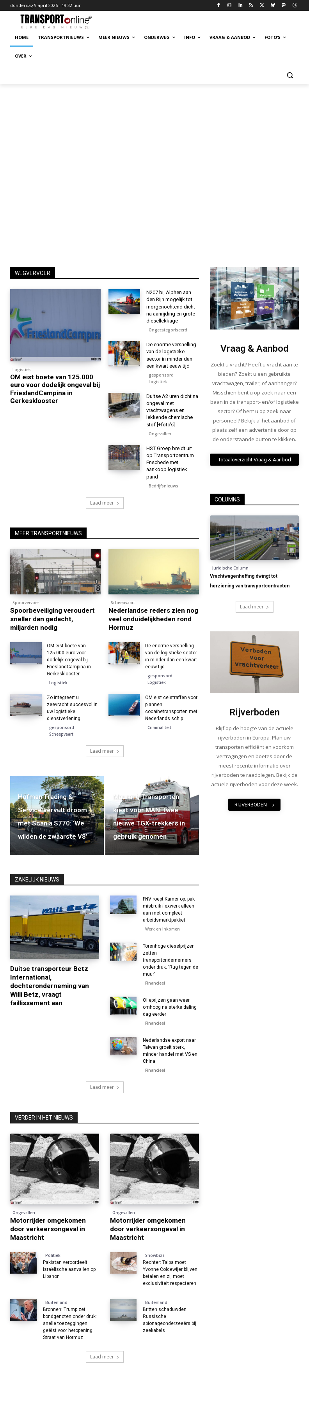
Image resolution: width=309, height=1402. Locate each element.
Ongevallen (160, 433)
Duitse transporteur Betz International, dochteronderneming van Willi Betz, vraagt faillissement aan (49, 986)
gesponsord (161, 375)
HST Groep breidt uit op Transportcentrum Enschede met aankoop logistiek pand (170, 462)
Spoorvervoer (25, 602)
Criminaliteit (159, 727)
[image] (254, 298)
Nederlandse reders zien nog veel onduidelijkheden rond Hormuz (153, 618)
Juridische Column (230, 568)
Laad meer (104, 502)
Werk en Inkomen (162, 929)
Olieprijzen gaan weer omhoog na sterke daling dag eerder (170, 1007)
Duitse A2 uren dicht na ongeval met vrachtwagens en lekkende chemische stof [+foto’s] (172, 410)
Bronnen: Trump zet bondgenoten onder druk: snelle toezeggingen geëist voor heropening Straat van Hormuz (70, 1323)
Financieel (155, 983)
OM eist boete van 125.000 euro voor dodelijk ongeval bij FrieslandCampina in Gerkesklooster (55, 389)
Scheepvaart (123, 602)
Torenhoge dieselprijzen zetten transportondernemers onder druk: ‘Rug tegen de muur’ (170, 960)
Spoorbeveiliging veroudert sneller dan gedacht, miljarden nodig (52, 618)
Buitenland (56, 1302)
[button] (290, 75)
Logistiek (21, 369)
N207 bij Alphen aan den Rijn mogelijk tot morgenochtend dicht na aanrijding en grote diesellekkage (170, 306)
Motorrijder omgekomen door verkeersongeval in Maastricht (48, 1228)
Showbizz (155, 1255)
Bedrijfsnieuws (163, 486)
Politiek (52, 1255)
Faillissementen (28, 956)
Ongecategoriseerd (168, 330)
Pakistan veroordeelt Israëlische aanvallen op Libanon (69, 1269)
